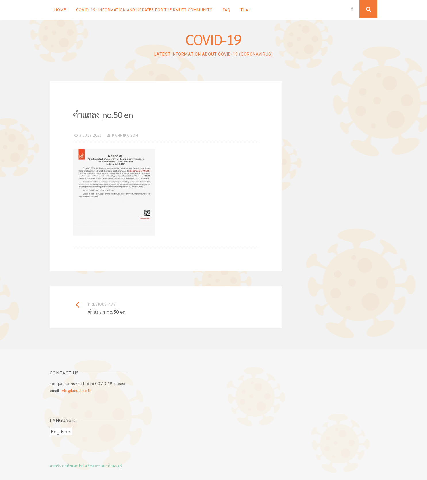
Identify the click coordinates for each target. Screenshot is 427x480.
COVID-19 (213, 39)
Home (60, 9)
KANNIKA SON (125, 135)
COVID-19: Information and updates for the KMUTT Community (144, 9)
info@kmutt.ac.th (76, 390)
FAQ (226, 9)
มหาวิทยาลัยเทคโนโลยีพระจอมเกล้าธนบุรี (86, 465)
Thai (245, 9)
